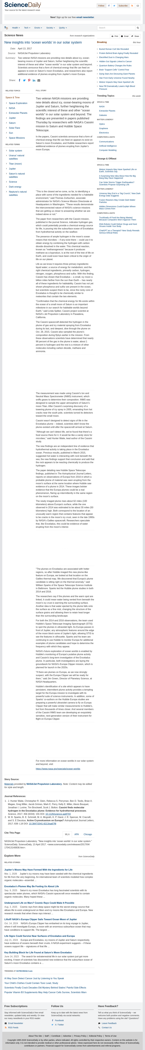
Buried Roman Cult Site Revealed (114, 49)
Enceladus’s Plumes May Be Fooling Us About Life (31, 886)
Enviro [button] (38, 28)
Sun (11, 133)
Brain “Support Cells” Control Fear (114, 70)
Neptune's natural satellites (18, 193)
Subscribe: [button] (123, 6)
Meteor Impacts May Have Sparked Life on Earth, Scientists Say (118, 170)
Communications (106, 141)
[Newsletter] (138, 5)
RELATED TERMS (13, 144)
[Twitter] (24, 80)
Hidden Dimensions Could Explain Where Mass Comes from (117, 207)
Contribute (56, 1036)
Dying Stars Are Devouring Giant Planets (117, 74)
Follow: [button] (101, 6)
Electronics (104, 133)
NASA (12, 108)
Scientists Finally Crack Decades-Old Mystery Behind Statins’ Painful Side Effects (45, 987)
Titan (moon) (15, 164)
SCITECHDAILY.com (24, 971)
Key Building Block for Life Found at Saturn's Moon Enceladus (38, 952)
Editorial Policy (95, 1036)
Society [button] (50, 28)
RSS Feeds (13, 1027)
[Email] (38, 80)
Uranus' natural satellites (16, 157)
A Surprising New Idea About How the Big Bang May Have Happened (117, 177)
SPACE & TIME (103, 102)
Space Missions (17, 138)
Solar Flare (14, 128)
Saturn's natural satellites (17, 175)
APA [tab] (76, 834)
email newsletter (85, 17)
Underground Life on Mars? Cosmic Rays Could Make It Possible (39, 903)
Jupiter (12, 118)
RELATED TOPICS (13, 91)
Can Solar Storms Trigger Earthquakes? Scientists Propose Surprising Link (116, 183)
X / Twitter (59, 1025)
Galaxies (103, 115)
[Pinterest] (29, 80)
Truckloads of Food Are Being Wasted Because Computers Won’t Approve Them (117, 218)
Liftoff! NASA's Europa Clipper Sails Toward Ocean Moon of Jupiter (40, 919)
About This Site (35, 1036)
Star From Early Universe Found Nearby (117, 78)
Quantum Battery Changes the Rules (115, 65)
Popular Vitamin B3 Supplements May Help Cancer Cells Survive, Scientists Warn (45, 992)
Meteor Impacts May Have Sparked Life (116, 82)
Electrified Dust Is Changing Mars (114, 57)
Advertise (67, 1036)
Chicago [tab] (88, 834)
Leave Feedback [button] (109, 1023)
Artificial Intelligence (108, 146)
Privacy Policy (80, 1036)
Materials (9, 784)
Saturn (12, 123)
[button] (115, 36)
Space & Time (13, 97)
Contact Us (107, 1027)
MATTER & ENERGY (105, 120)
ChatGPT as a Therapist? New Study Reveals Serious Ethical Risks (119, 231)
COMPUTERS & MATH (106, 137)
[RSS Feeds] (132, 5)
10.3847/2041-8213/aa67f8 (42, 823)
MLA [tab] (67, 834)
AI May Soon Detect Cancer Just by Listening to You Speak (34, 978)
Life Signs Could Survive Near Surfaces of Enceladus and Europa (39, 936)
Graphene (103, 128)
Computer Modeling (107, 150)
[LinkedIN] (34, 80)
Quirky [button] (63, 28)
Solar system (15, 150)
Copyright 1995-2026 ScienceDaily (23, 1040)
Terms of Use (110, 1036)
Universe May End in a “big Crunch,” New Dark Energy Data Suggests (119, 194)
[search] (138, 27)
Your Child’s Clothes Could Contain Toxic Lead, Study (31, 983)
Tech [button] (27, 28)
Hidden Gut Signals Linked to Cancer (115, 61)
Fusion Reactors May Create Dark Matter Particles (117, 201)
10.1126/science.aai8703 (58, 814)
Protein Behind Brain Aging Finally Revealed (118, 53)
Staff (47, 1036)
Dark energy (15, 187)
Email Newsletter (15, 1023)
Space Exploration (18, 103)
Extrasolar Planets (18, 113)
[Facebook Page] (109, 5)
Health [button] (16, 28)
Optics (102, 124)
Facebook (59, 1020)
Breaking (102, 42)
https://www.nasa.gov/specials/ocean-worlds (58, 769)
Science (13, 182)
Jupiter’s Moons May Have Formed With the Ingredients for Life (38, 870)
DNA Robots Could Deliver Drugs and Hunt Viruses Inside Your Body (118, 225)
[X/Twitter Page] (114, 5)
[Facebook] (19, 80)
